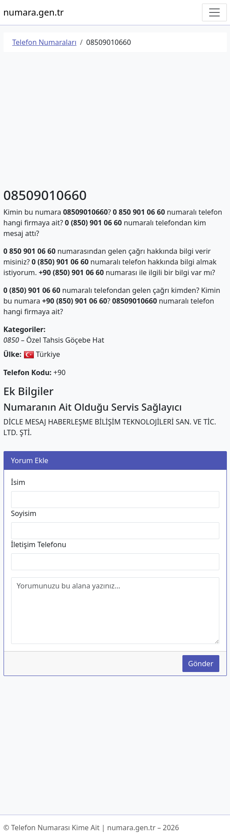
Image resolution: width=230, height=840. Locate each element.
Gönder (201, 663)
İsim (18, 482)
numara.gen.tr (34, 12)
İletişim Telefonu (38, 544)
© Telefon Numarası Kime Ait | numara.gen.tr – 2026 (91, 827)
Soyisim (23, 513)
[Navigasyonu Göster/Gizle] (214, 12)
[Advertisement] (115, 121)
